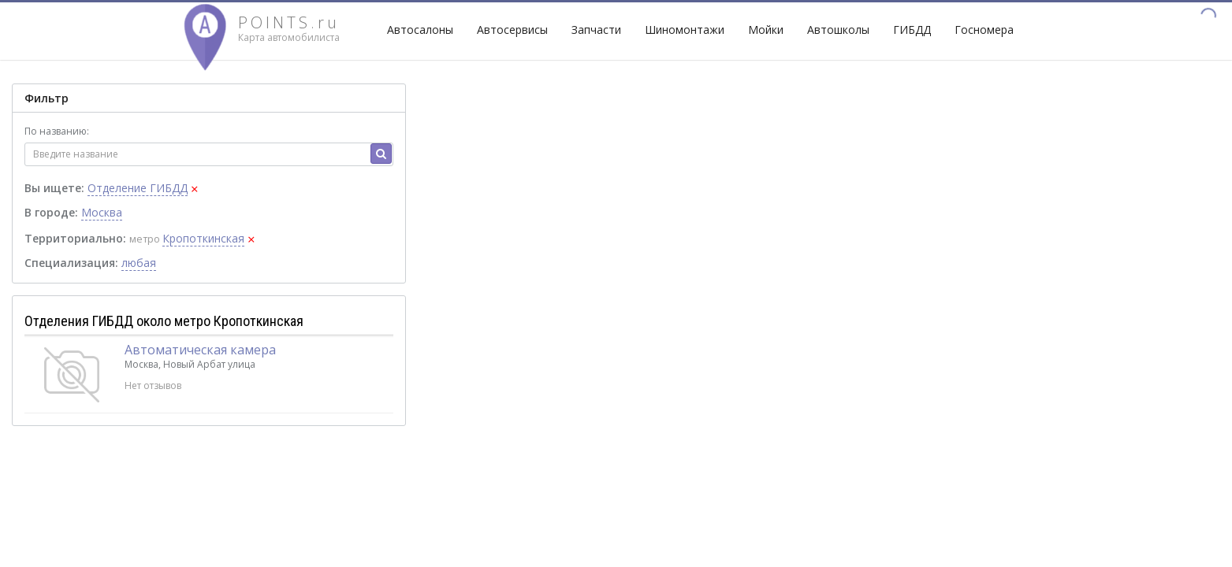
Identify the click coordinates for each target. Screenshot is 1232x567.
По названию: (56, 131)
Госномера (984, 29)
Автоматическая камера (200, 349)
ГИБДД (912, 29)
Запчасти (596, 29)
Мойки (765, 29)
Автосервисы (512, 29)
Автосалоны (420, 29)
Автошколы (838, 29)
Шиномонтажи (684, 29)
